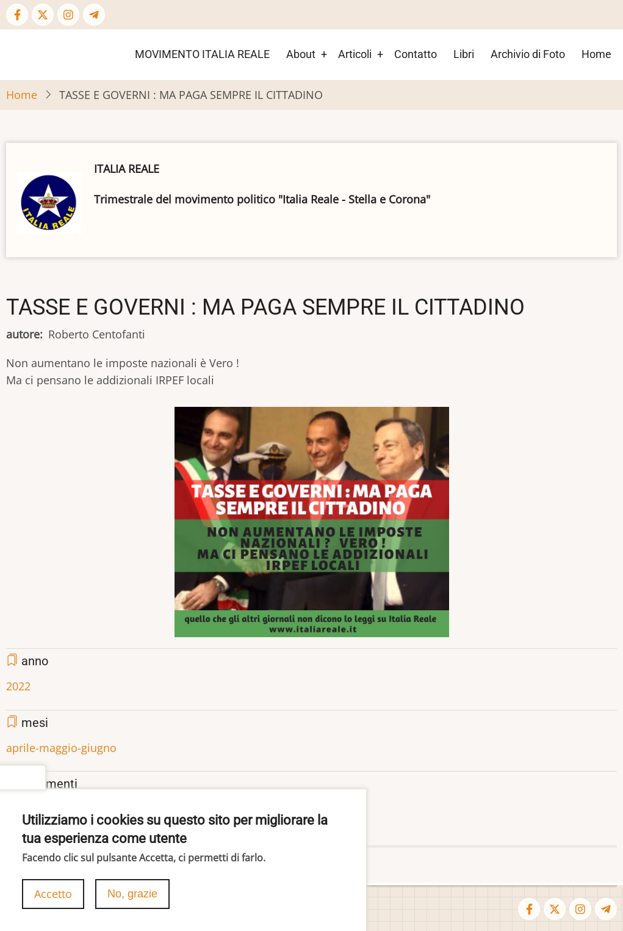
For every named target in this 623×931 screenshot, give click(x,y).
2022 (18, 686)
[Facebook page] (17, 15)
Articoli (355, 54)
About (300, 54)
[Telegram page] (94, 15)
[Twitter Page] (43, 15)
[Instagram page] (68, 15)
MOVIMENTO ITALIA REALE (202, 54)
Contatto (415, 54)
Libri (463, 54)
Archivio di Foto (528, 54)
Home (596, 54)
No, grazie (132, 901)
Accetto (53, 901)
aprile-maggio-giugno (61, 747)
